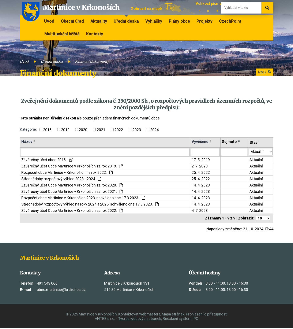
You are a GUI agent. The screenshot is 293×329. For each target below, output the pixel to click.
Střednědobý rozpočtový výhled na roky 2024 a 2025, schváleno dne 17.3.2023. (90, 204)
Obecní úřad (72, 21)
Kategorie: (28, 129)
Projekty (204, 21)
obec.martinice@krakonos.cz (61, 290)
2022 (118, 129)
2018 (47, 129)
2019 (65, 129)
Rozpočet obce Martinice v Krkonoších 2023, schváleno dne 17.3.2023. (83, 198)
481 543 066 (47, 284)
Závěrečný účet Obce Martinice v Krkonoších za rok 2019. (72, 166)
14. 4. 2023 (200, 185)
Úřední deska (126, 21)
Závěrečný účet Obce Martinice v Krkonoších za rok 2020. (72, 185)
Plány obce (179, 21)
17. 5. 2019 (200, 160)
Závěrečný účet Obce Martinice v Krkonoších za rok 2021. (72, 192)
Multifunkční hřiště (62, 34)
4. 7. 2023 (199, 211)
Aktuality (98, 21)
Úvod (49, 21)
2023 (136, 129)
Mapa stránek (173, 315)
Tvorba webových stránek (139, 319)
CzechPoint (230, 21)
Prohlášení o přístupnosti (207, 315)
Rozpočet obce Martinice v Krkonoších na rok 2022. (67, 173)
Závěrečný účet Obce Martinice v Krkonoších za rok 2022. (72, 211)
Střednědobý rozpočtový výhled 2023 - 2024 (61, 179)
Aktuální (255, 160)
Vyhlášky (153, 21)
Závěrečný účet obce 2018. (47, 160)
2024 (154, 129)
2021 (101, 129)
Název (26, 141)
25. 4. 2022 (200, 173)
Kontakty (94, 34)
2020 (83, 129)
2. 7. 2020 (199, 166)
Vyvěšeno (199, 141)
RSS (264, 72)
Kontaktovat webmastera (139, 315)
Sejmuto (228, 141)
